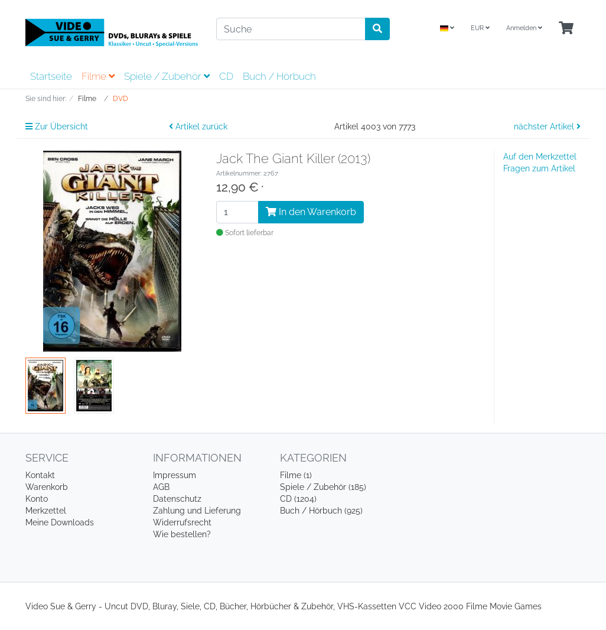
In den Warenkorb (311, 211)
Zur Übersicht (56, 126)
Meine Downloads (59, 522)
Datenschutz (177, 499)
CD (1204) (298, 499)
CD (226, 76)
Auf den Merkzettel (539, 156)
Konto (36, 499)
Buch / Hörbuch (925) (321, 510)
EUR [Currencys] (480, 28)
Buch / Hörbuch (279, 76)
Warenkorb (46, 487)
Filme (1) (296, 475)
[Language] (447, 28)
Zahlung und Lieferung (197, 510)
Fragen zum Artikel (539, 168)
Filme (98, 76)
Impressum (174, 475)
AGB (161, 487)
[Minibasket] (566, 29)
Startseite (51, 76)
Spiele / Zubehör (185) (323, 487)
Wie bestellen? (182, 534)
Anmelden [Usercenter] (524, 28)
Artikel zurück (198, 126)
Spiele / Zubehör (167, 76)
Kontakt (40, 475)
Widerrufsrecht (182, 522)
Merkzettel (45, 510)
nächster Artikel (547, 126)
